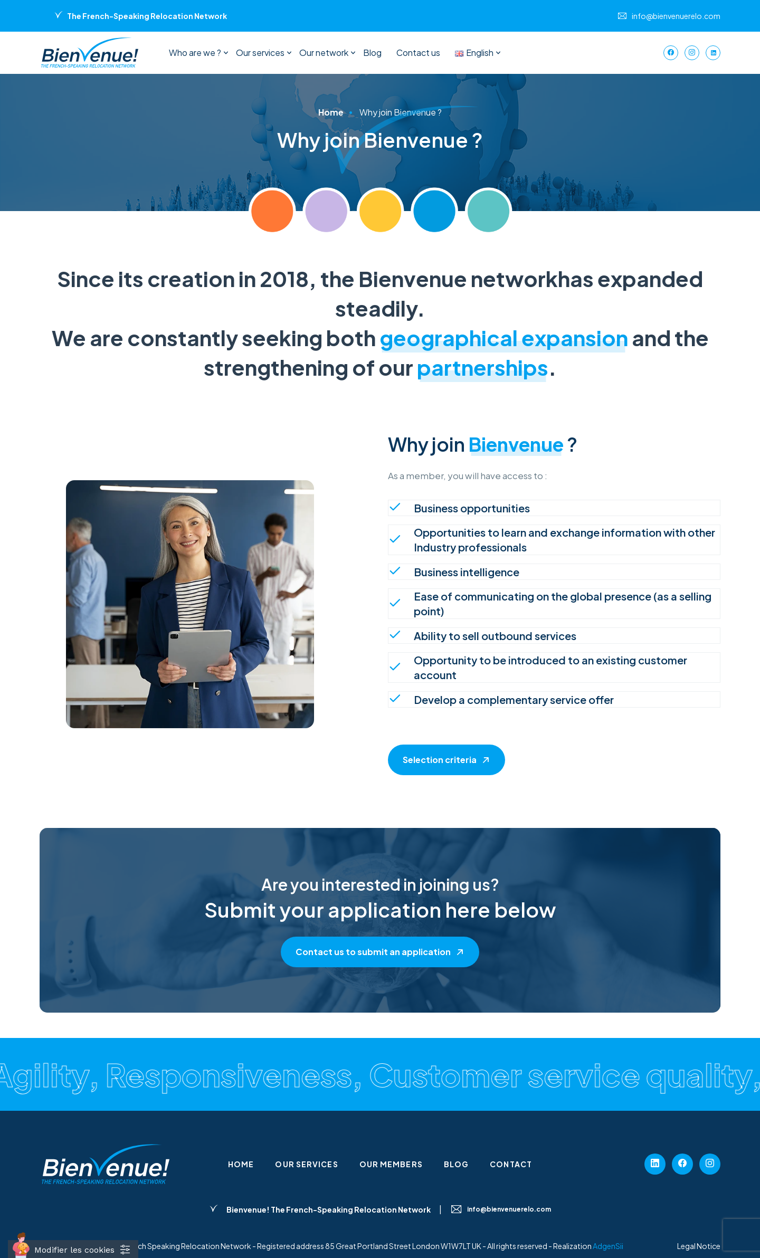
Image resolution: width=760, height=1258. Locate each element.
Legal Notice (698, 1246)
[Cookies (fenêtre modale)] (73, 1249)
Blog (372, 52)
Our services (260, 52)
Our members (391, 1164)
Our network (323, 52)
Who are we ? (195, 52)
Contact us (418, 52)
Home (241, 1164)
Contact (511, 1164)
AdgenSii (608, 1246)
